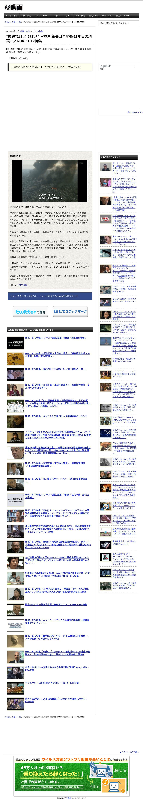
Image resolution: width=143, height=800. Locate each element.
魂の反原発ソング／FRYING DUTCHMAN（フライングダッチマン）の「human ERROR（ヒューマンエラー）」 (118, 559)
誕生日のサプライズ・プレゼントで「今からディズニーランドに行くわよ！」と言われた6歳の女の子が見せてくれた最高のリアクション (118, 185)
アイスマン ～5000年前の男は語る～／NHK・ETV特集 (43, 688)
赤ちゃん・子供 (41, 15)
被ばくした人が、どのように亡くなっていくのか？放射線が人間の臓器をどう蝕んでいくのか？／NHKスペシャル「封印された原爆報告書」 (118, 491)
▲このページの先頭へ (129, 752)
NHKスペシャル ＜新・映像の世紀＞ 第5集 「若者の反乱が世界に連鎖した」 (118, 586)
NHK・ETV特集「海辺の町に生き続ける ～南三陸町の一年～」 (47, 374)
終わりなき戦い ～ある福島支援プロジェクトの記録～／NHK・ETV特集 (47, 704)
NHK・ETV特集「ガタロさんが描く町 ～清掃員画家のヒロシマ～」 (47, 421)
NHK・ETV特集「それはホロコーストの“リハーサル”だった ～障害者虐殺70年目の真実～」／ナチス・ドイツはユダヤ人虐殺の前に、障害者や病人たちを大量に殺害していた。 (48, 515)
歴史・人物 (93, 15)
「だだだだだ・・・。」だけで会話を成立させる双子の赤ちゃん (118, 374)
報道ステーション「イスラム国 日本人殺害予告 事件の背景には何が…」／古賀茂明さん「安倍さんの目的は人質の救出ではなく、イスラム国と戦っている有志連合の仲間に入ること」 (118, 223)
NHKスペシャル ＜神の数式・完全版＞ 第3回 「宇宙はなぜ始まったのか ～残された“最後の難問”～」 (118, 519)
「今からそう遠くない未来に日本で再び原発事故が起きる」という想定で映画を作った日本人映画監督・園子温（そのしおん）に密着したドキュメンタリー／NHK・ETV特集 (49, 437)
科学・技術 (80, 15)
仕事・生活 (107, 15)
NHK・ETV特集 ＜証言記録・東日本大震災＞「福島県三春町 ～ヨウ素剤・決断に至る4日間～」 (48, 359)
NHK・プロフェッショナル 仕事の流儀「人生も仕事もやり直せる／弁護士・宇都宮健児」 (118, 315)
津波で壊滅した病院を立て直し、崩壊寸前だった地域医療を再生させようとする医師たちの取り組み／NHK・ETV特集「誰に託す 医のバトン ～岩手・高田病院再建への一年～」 (49, 453)
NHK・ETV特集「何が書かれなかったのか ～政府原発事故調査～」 (47, 484)
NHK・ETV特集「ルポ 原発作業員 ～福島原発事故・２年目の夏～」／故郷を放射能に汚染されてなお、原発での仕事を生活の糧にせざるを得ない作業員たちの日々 (49, 406)
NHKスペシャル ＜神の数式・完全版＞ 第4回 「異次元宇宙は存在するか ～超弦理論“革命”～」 (118, 573)
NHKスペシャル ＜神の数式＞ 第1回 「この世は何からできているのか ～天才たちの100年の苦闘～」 (118, 328)
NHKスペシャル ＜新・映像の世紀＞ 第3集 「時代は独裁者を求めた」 (118, 289)
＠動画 (7, 22)
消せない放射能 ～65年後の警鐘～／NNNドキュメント (118, 302)
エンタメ (56, 15)
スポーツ (67, 15)
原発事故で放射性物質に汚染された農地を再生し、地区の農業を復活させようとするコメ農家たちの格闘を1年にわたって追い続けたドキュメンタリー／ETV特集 (49, 531)
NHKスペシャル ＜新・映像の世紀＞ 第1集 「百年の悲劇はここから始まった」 (118, 408)
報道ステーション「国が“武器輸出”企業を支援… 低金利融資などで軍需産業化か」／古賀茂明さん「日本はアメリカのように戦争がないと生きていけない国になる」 (118, 391)
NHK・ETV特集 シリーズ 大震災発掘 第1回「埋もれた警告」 (47, 343)
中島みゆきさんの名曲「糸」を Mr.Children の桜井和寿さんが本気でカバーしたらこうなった (118, 240)
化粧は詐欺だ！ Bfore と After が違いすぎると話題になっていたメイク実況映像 (118, 420)
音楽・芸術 (26, 15)
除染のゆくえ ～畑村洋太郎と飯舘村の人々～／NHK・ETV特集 (47, 610)
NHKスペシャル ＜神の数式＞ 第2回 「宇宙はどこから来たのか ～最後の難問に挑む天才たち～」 (118, 434)
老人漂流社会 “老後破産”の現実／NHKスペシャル (118, 362)
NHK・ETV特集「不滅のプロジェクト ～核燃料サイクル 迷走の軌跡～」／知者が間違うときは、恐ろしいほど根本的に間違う (48, 657)
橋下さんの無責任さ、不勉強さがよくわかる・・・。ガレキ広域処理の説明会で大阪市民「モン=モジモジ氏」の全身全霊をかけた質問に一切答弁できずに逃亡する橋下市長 (118, 273)
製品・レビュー (122, 15)
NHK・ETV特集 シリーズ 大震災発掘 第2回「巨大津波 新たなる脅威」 (48, 500)
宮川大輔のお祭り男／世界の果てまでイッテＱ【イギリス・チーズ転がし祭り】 (118, 532)
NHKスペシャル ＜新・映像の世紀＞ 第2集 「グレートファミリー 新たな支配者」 (118, 462)
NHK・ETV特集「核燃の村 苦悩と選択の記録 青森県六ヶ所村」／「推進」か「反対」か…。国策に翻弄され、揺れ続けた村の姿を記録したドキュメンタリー (49, 547)
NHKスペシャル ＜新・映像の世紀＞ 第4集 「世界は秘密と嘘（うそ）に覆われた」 (118, 475)
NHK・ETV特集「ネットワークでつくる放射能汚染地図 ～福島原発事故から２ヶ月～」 (48, 625)
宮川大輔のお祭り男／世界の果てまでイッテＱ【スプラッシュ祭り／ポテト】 (118, 506)
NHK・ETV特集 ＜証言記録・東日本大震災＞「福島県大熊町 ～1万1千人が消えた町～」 (48, 390)
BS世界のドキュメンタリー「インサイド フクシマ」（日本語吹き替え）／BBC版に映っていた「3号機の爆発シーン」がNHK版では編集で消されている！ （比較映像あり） (118, 345)
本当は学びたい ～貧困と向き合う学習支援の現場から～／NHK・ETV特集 (48, 672)
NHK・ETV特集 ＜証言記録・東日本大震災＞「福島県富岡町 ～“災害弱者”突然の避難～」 (46, 468)
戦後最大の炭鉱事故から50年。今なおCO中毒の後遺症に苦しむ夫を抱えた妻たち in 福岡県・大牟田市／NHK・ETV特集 (48, 578)
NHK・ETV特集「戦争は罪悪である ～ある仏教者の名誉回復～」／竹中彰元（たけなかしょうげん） (48, 641)
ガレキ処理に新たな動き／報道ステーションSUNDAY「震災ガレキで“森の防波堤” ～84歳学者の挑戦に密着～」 (118, 448)
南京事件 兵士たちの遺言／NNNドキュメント (118, 544)
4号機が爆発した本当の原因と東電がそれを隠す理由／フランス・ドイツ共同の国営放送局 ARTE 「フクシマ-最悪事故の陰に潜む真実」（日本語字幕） (118, 203)
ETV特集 (39, 31)
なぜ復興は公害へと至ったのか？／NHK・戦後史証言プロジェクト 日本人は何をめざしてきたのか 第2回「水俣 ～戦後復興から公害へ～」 (48, 563)
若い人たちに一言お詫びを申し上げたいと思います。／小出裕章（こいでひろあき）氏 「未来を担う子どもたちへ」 (118, 168)
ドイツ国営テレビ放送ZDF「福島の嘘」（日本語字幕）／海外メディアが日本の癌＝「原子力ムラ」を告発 (118, 254)
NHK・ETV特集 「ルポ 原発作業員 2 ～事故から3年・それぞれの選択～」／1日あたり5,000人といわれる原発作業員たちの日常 (48, 594)
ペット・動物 (11, 15)
